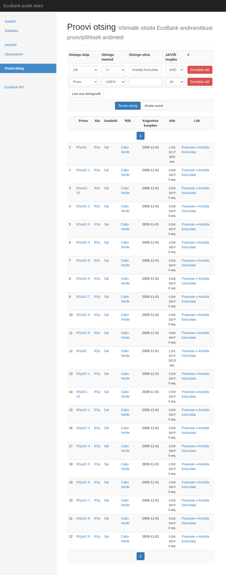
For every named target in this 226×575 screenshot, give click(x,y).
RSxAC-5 (83, 260)
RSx (97, 147)
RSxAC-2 (83, 206)
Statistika (11, 31)
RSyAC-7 (83, 500)
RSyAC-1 (83, 374)
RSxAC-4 (83, 242)
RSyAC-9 (83, 536)
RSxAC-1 (83, 170)
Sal (106, 147)
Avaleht (10, 21)
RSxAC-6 (83, 278)
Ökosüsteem (14, 54)
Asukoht (11, 45)
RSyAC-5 (83, 464)
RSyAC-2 (83, 410)
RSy (97, 351)
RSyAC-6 (83, 482)
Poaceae (188, 147)
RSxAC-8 (83, 315)
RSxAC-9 (83, 333)
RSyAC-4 (83, 446)
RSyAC (81, 351)
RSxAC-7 (83, 297)
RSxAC (81, 147)
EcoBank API (14, 87)
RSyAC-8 (83, 518)
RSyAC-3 (83, 428)
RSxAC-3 (83, 224)
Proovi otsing (14, 68)
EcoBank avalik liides (23, 6)
